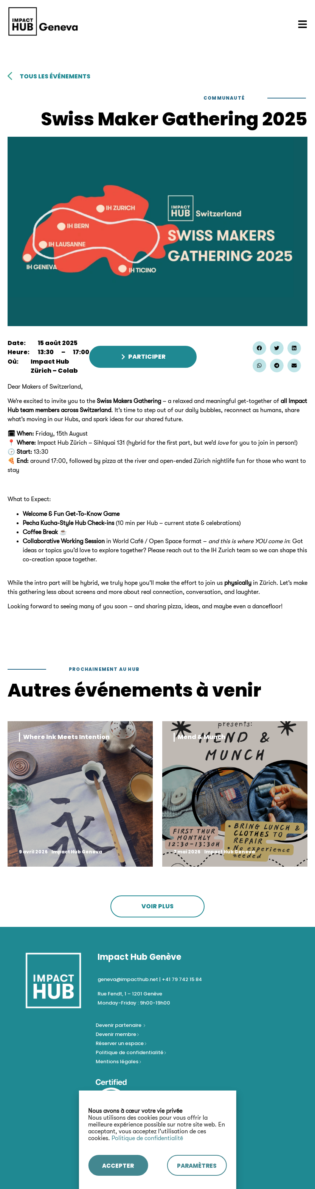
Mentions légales (118, 1061)
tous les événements (55, 76)
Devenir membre (116, 1034)
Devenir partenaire (119, 1025)
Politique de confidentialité (147, 1138)
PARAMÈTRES (197, 1166)
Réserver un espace (120, 1043)
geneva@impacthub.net (128, 979)
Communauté (224, 98)
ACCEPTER (118, 1166)
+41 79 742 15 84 (182, 979)
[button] (259, 348)
